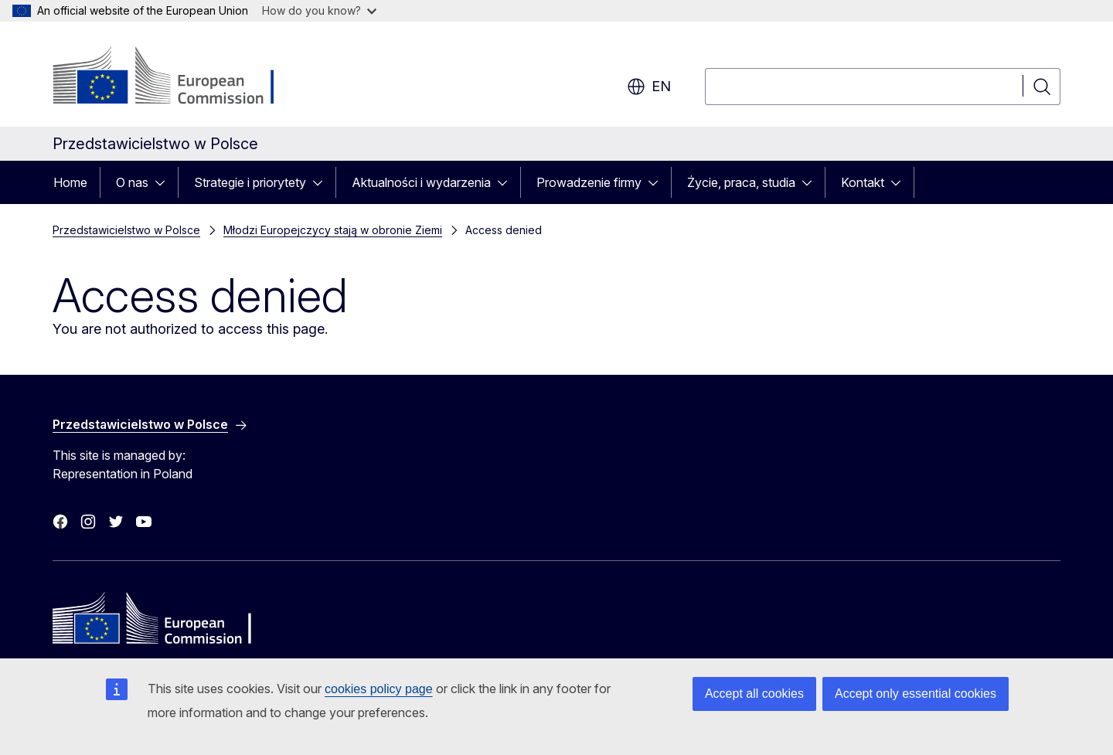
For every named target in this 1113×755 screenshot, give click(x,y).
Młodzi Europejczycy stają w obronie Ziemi (332, 229)
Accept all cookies (754, 693)
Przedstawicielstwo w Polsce (126, 229)
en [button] (649, 86)
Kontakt (862, 182)
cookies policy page (379, 688)
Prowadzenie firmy (589, 182)
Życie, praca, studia (741, 182)
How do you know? (319, 10)
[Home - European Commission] (177, 77)
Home (70, 182)
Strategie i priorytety (250, 182)
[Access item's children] (164, 182)
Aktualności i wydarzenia (421, 182)
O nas (132, 182)
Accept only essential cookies (915, 693)
